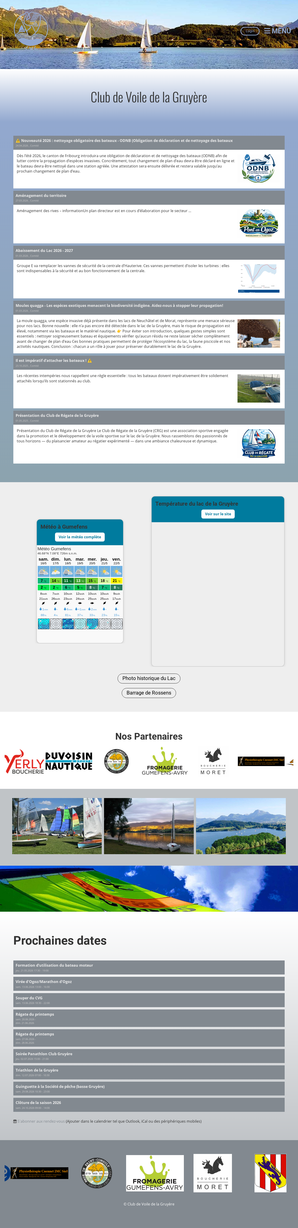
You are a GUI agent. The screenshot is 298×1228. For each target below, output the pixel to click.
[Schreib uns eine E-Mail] (23, 1202)
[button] (149, 967)
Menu (277, 31)
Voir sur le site (218, 513)
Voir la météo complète (80, 536)
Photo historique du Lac (149, 678)
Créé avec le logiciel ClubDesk (149, 1210)
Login (250, 31)
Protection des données (272, 1209)
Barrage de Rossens (149, 693)
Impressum (283, 1204)
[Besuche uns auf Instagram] (15, 1202)
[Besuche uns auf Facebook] (8, 1202)
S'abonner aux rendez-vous (41, 1121)
